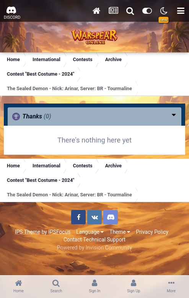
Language (90, 232)
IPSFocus (59, 232)
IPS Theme (27, 232)
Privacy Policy (152, 232)
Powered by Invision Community (94, 248)
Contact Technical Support (94, 239)
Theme (119, 232)
